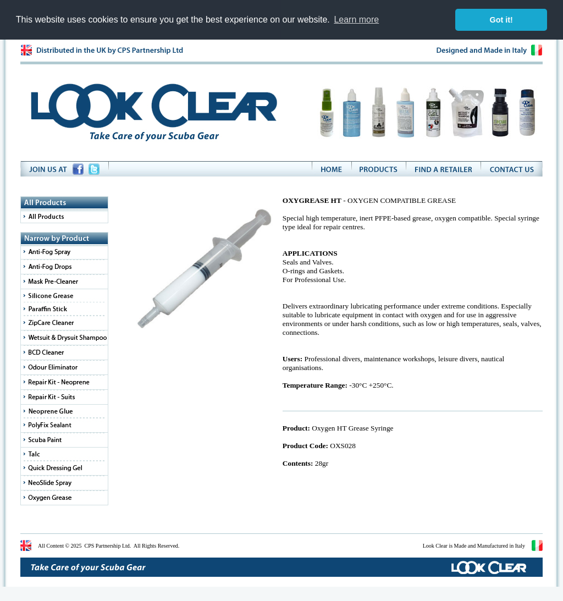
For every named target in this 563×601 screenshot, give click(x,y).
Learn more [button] (356, 19)
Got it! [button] (501, 19)
